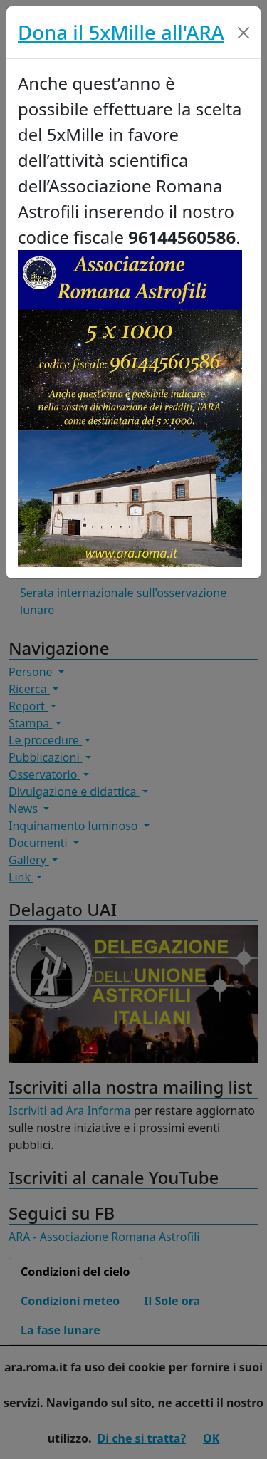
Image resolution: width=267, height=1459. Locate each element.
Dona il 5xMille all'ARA (121, 32)
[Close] (243, 32)
